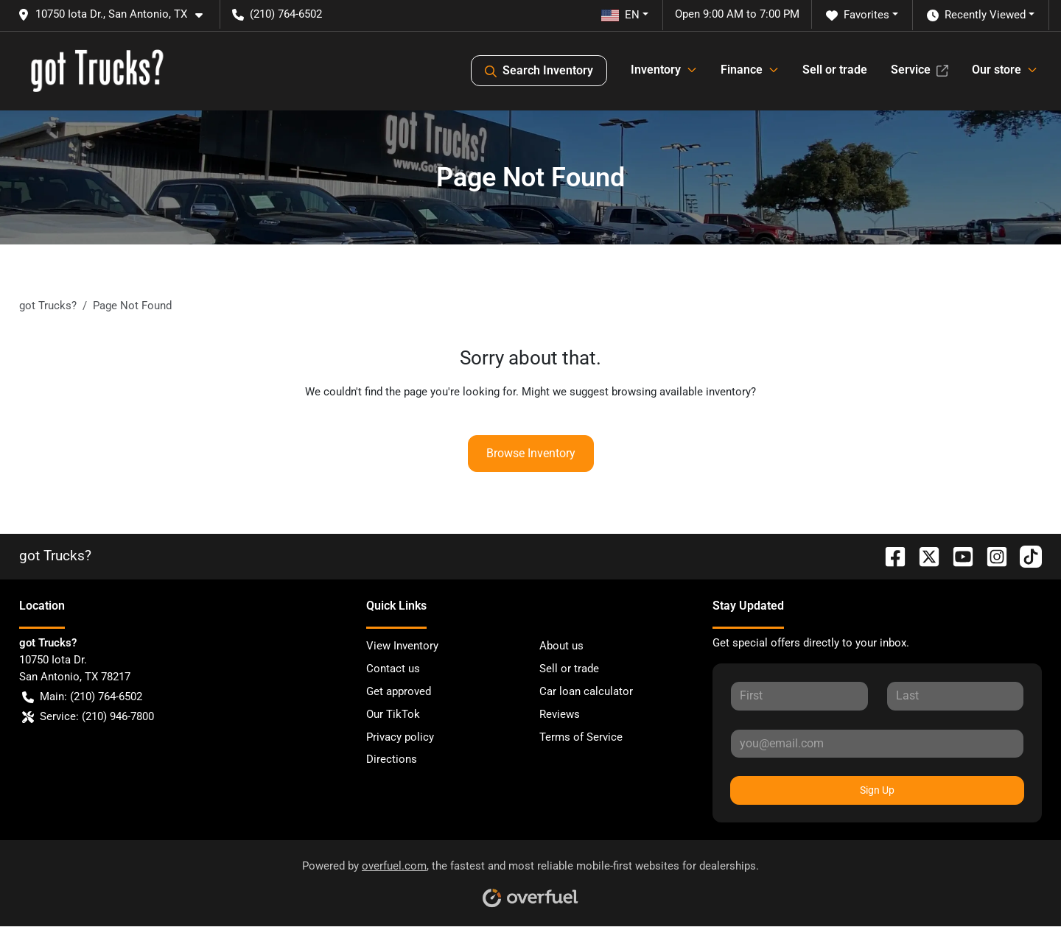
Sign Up (877, 790)
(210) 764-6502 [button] (277, 14)
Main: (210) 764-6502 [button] (82, 696)
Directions (391, 759)
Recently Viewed (976, 15)
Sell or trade (834, 70)
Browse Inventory (530, 453)
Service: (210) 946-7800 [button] (88, 716)
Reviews (559, 714)
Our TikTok (393, 714)
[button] (116, 14)
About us (561, 645)
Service (919, 70)
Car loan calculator (586, 691)
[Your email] (877, 743)
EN (620, 14)
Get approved (398, 691)
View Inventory (402, 645)
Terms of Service (581, 737)
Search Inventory (539, 71)
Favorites (857, 15)
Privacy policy (400, 737)
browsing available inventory (681, 391)
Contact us (393, 668)
